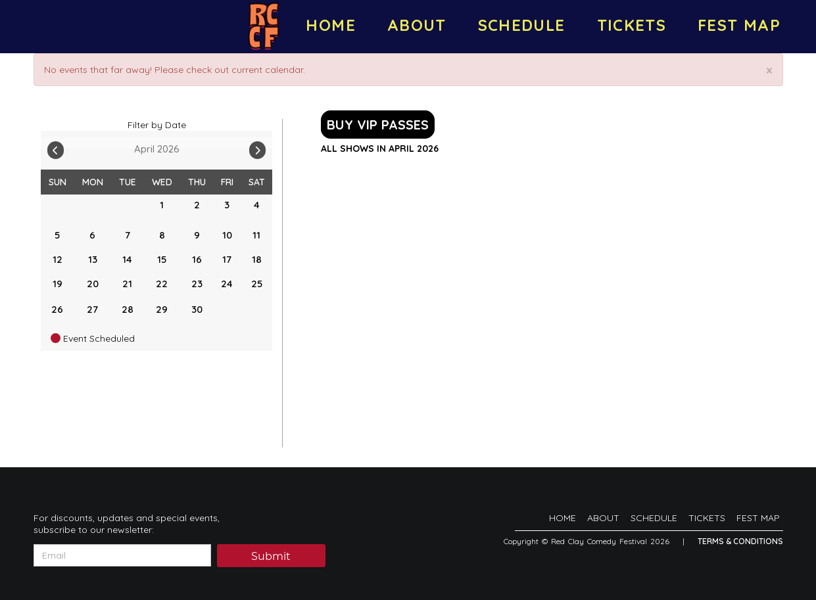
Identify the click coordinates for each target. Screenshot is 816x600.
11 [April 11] (256, 235)
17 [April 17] (226, 259)
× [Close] (769, 71)
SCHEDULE (521, 25)
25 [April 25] (256, 283)
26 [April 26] (57, 309)
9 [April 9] (197, 235)
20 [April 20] (93, 283)
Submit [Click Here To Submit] (271, 556)
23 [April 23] (197, 283)
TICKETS (632, 25)
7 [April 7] (127, 235)
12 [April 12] (57, 259)
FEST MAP (739, 25)
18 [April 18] (257, 259)
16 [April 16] (197, 259)
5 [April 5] (57, 235)
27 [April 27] (92, 309)
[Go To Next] (257, 147)
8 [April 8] (162, 235)
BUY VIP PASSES (378, 124)
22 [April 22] (162, 283)
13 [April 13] (92, 259)
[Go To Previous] (55, 147)
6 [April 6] (92, 235)
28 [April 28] (127, 309)
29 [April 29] (162, 309)
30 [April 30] (197, 309)
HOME (330, 25)
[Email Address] (122, 555)
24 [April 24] (227, 283)
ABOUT (416, 25)
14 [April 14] (127, 259)
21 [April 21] (127, 283)
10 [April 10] (227, 235)
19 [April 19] (57, 283)
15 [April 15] (161, 259)
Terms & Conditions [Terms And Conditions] (740, 541)
